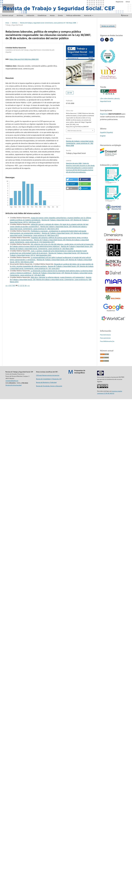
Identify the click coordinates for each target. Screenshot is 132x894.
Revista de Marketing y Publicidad (46, 382)
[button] (72, 179)
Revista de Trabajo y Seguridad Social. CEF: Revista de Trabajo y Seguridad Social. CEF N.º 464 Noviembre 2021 (49, 254)
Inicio (7, 23)
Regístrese (104, 114)
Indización (30, 15)
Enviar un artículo (108, 26)
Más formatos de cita (74, 130)
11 (19, 285)
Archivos (20, 15)
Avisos (52, 15)
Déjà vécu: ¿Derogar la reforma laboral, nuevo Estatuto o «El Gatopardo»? (58, 277)
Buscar (124, 15)
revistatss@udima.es (12, 381)
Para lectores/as (105, 335)
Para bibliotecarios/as (107, 341)
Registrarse (119, 2)
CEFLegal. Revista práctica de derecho (47, 375)
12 (21, 285)
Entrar (128, 2)
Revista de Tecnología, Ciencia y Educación (49, 386)
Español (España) (106, 132)
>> (29, 285)
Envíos (60, 15)
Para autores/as (105, 338)
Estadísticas (42, 15)
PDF (70, 93)
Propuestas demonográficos (79, 371)
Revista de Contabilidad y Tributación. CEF (49, 379)
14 (25, 285)
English (103, 136)
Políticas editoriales (73, 15)
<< (6, 285)
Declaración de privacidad (13, 385)
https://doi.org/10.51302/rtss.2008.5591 (24, 59)
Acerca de (88, 15)
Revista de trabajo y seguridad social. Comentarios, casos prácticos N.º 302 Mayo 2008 (48, 23)
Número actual (7, 15)
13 (23, 285)
